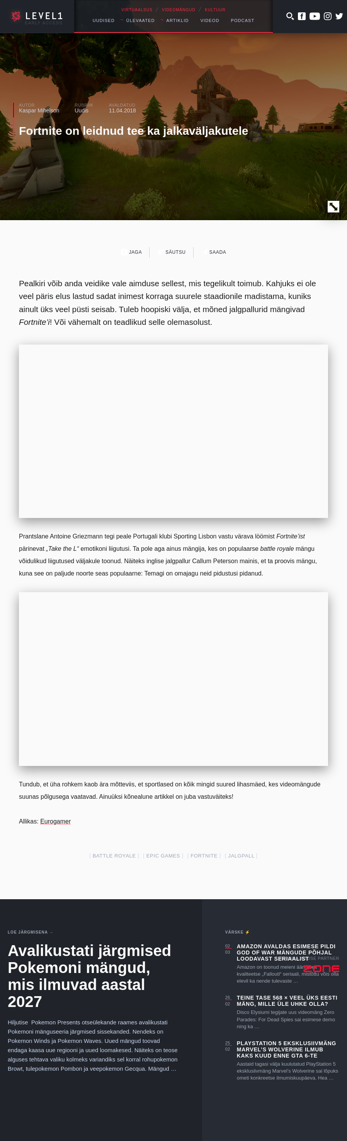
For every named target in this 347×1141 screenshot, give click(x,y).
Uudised (104, 20)
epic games (163, 856)
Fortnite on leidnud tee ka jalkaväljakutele (133, 130)
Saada (213, 252)
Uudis (81, 110)
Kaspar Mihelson (39, 110)
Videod (210, 20)
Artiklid (178, 20)
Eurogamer (55, 821)
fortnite (204, 856)
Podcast (242, 20)
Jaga (131, 252)
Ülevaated (140, 20)
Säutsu (171, 252)
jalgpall (241, 856)
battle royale (114, 856)
